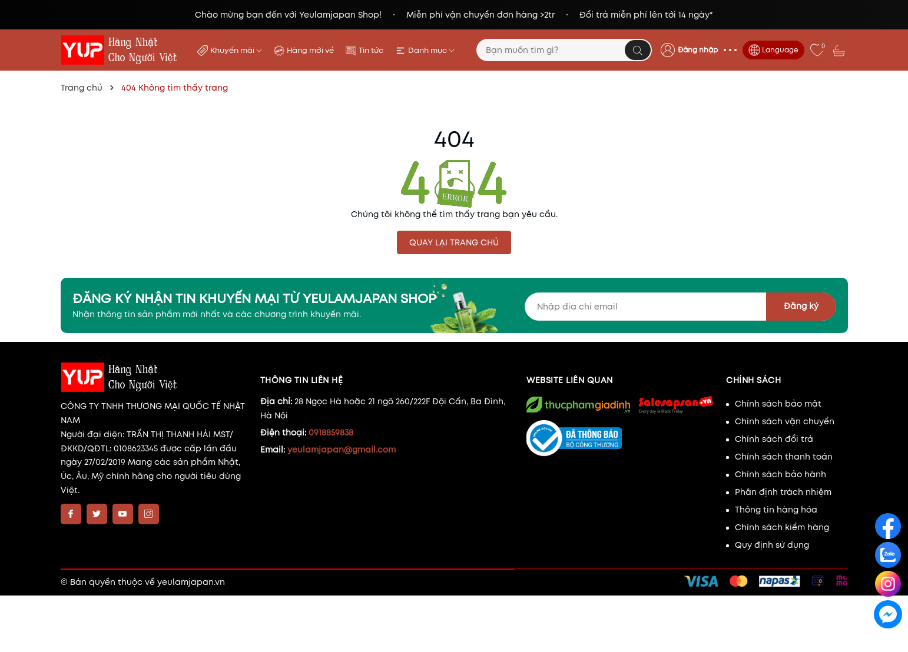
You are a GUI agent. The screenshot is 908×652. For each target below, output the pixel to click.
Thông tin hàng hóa (776, 509)
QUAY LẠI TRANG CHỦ (454, 242)
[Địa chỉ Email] (680, 306)
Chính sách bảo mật (778, 404)
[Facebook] (71, 514)
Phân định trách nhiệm (783, 492)
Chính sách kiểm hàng (782, 527)
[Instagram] (148, 514)
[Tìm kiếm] (638, 50)
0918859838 (331, 432)
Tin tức (371, 50)
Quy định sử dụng (772, 545)
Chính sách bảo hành (780, 474)
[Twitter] (97, 514)
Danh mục (431, 50)
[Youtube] (122, 514)
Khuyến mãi (236, 50)
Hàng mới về (310, 50)
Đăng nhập (698, 50)
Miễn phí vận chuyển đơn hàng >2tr (480, 15)
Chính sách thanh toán (784, 457)
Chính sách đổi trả (774, 439)
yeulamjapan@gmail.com (341, 449)
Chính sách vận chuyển (784, 421)
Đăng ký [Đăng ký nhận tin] (801, 306)
